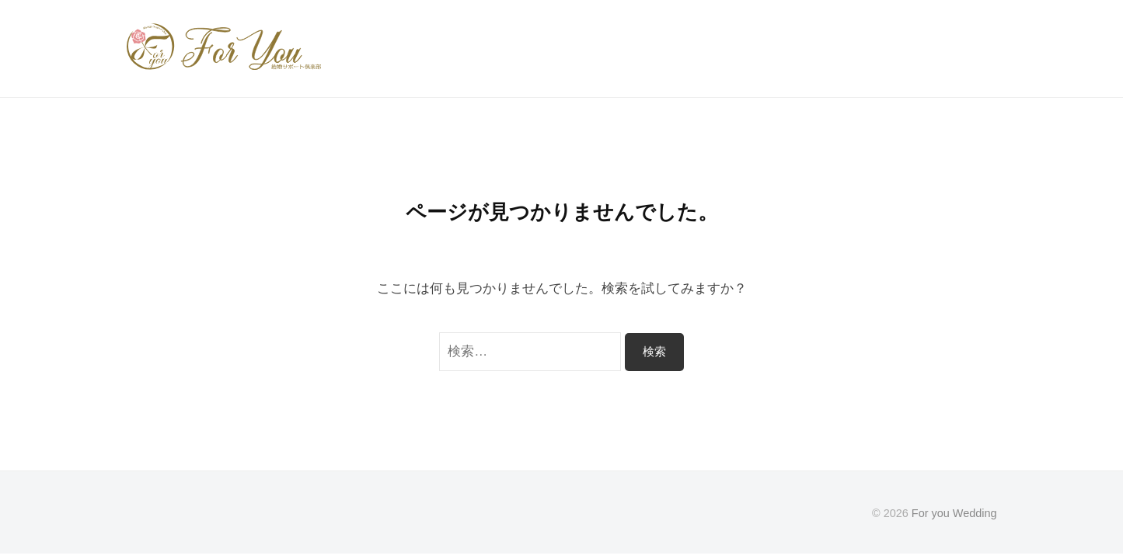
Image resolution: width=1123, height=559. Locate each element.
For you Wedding (954, 513)
